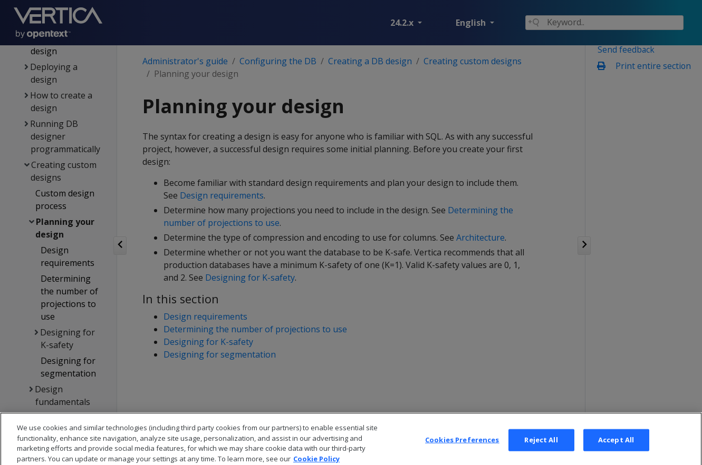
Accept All (616, 447)
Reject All (540, 447)
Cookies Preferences (462, 447)
